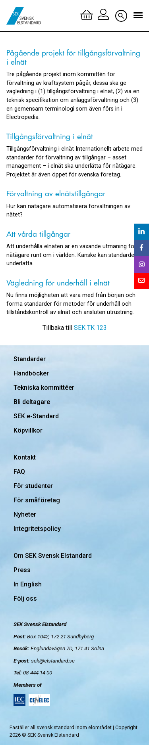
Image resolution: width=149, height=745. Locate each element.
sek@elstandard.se (53, 660)
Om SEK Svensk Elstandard (53, 555)
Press (22, 570)
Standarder (30, 359)
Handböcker (31, 373)
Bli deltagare (32, 402)
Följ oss (25, 598)
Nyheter (25, 514)
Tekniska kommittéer (44, 387)
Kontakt (25, 457)
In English (28, 584)
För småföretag (37, 500)
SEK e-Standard (36, 416)
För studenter (33, 486)
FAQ (19, 471)
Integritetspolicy (37, 528)
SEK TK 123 (90, 327)
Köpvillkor (28, 430)
